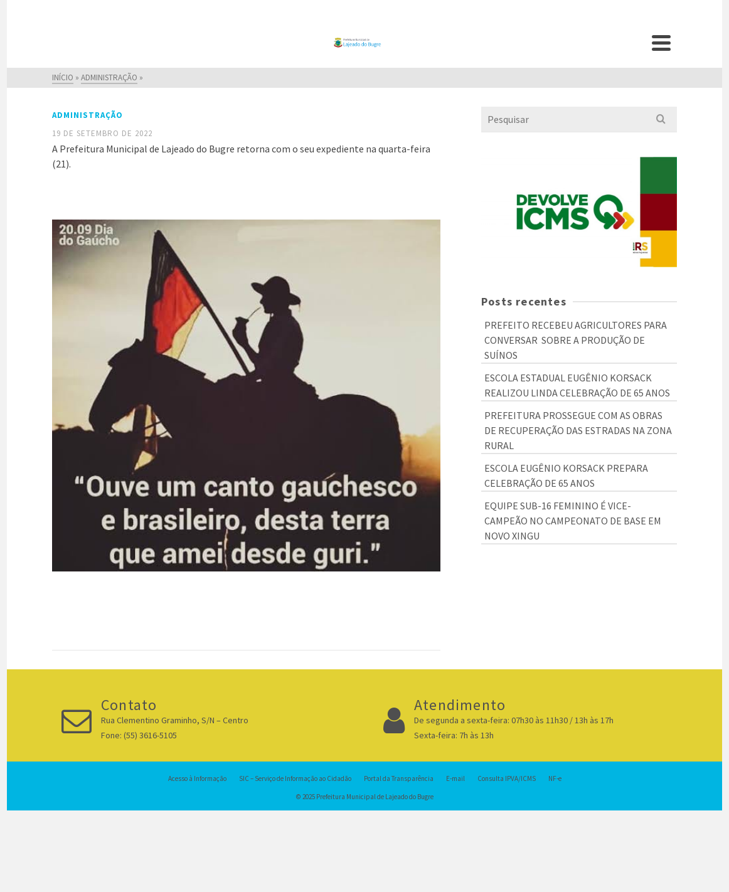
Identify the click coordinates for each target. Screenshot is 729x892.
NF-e (554, 778)
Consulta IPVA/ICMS (506, 778)
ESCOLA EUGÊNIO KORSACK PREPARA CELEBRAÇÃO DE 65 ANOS (566, 475)
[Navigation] (661, 43)
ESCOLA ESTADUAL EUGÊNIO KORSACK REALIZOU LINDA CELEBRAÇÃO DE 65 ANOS (577, 385)
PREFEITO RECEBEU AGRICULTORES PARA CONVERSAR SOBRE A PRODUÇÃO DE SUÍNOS (575, 340)
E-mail (455, 778)
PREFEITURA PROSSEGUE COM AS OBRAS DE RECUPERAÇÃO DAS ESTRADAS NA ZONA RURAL (578, 430)
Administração (87, 115)
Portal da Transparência (399, 778)
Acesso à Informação (197, 778)
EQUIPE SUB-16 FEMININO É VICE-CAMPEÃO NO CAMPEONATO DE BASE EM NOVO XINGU (572, 520)
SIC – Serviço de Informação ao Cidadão (295, 778)
